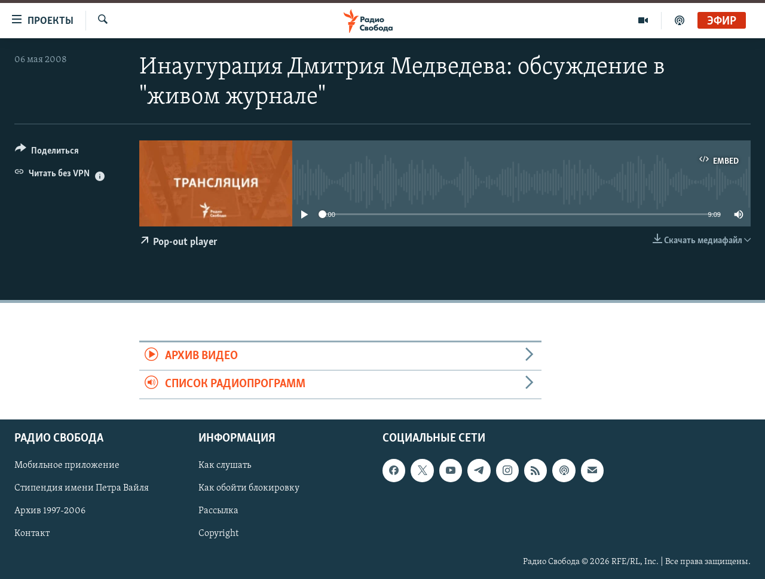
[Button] (47, 152)
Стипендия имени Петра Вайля (81, 488)
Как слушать (224, 465)
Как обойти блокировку (248, 488)
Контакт (32, 533)
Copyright (218, 533)
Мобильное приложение (67, 465)
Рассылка (218, 511)
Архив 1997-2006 (49, 511)
